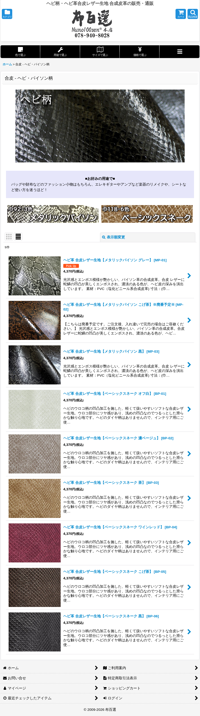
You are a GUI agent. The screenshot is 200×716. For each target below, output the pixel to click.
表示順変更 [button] (113, 237)
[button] (7, 14)
